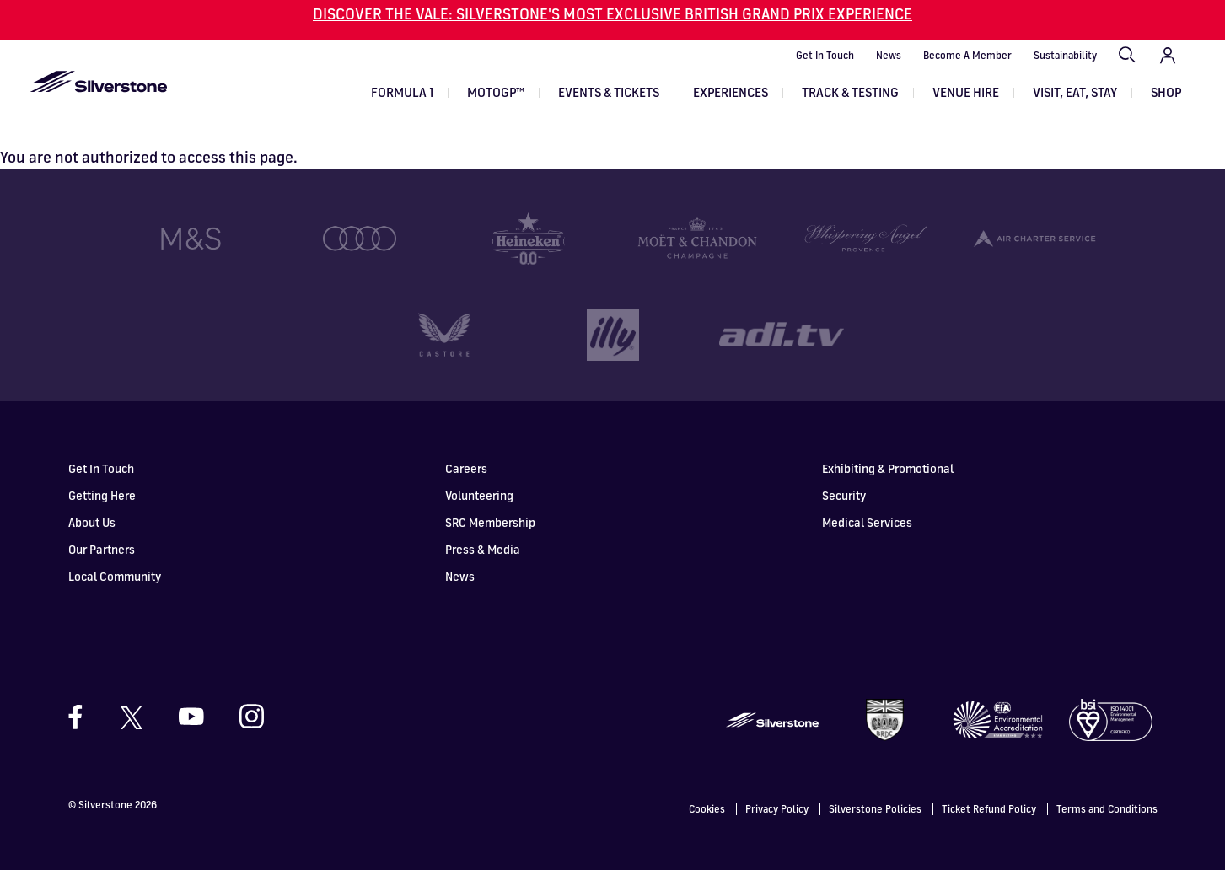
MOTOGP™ (495, 92)
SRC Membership (490, 498)
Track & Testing (850, 92)
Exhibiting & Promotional (888, 444)
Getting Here (102, 471)
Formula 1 (402, 92)
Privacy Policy (777, 783)
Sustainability (1065, 55)
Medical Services (867, 498)
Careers (466, 444)
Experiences (730, 92)
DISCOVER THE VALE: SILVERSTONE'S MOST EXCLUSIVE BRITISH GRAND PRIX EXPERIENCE (612, 13)
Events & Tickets (608, 92)
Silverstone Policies (875, 783)
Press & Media (482, 525)
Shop (1166, 92)
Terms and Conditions (1107, 783)
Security (844, 471)
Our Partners (101, 525)
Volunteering (479, 471)
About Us (92, 498)
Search (1128, 55)
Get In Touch (825, 55)
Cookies (707, 783)
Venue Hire (965, 92)
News (888, 55)
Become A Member (967, 55)
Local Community (114, 552)
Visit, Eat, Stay (1075, 92)
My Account (1167, 55)
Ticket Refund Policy (989, 783)
